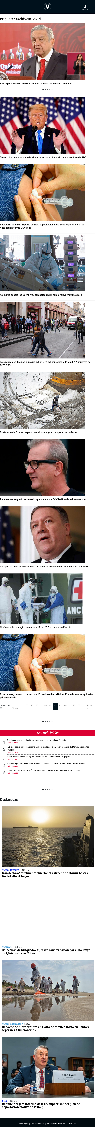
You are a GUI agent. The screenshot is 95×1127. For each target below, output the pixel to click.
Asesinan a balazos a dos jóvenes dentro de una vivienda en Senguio (36, 740)
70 (74, 705)
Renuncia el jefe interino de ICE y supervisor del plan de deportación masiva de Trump (41, 1105)
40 (32, 705)
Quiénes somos (37, 1124)
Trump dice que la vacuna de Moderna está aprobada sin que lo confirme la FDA (43, 157)
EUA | (5, 1100)
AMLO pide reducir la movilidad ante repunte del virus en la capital (36, 83)
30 (27, 705)
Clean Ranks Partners (56, 1124)
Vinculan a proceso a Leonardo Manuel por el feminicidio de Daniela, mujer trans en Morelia (46, 763)
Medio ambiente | (12, 1023)
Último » (90, 706)
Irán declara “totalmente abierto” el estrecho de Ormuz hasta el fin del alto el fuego (46, 874)
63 (60, 705)
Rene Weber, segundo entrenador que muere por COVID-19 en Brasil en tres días (43, 499)
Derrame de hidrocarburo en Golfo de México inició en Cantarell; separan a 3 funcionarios (47, 1028)
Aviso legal (23, 1124)
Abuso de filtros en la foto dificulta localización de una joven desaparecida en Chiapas (44, 770)
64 (65, 705)
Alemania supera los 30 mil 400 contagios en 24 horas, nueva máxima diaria (41, 294)
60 (45, 705)
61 (50, 705)
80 (79, 705)
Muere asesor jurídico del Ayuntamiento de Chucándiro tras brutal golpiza (38, 757)
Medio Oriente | (11, 869)
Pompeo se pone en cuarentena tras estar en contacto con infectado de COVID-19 (44, 566)
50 (37, 705)
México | (7, 946)
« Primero (15, 706)
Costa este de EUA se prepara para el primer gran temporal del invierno (38, 432)
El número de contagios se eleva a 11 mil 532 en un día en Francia (35, 627)
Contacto (72, 1124)
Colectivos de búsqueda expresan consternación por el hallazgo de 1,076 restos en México (46, 951)
